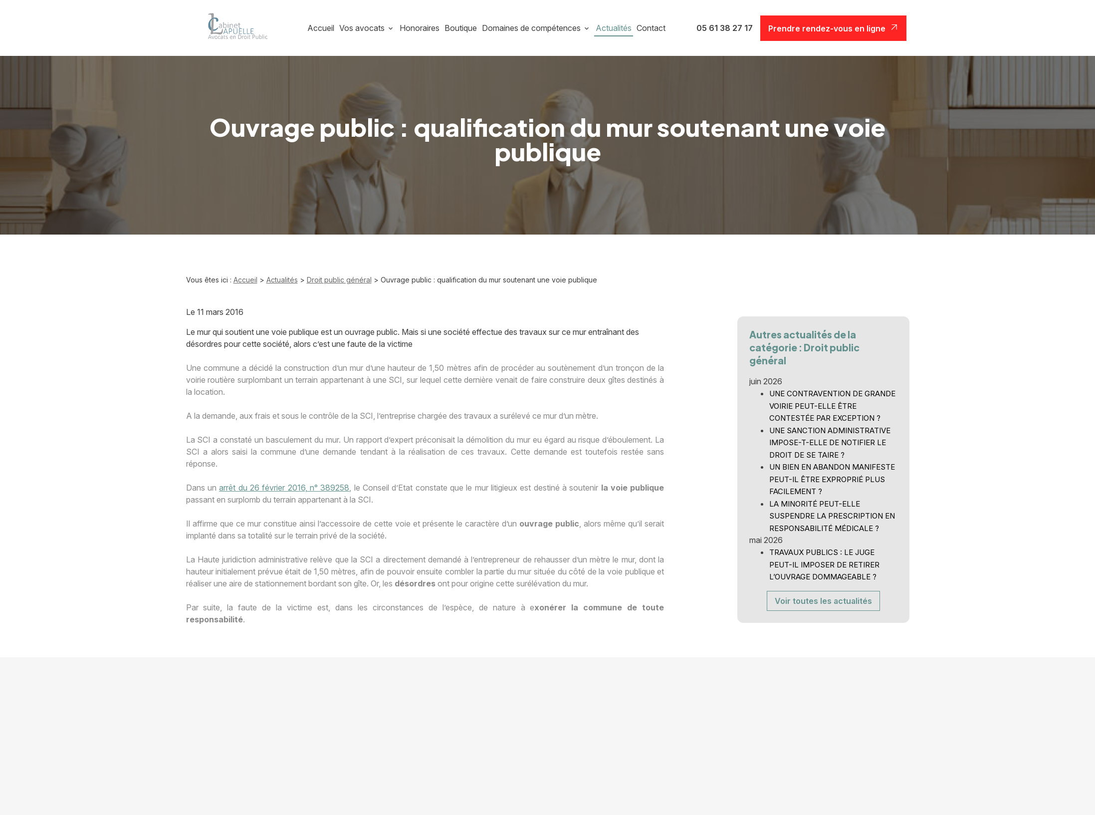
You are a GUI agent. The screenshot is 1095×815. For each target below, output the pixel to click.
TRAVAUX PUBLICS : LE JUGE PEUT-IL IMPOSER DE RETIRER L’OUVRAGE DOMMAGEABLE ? (824, 554)
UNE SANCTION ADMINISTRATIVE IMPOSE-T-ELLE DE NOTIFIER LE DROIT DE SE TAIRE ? (829, 432)
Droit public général (339, 279)
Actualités (614, 28)
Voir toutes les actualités (823, 590)
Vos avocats (362, 28)
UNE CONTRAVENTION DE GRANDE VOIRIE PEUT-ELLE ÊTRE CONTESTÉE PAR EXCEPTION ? (832, 395)
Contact (651, 28)
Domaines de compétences (531, 28)
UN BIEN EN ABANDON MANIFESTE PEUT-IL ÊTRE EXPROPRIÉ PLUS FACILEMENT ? (832, 469)
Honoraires (419, 28)
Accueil (320, 28)
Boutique (460, 28)
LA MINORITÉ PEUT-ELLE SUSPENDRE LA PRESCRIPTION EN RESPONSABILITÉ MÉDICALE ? (832, 506)
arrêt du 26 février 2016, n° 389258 (284, 488)
